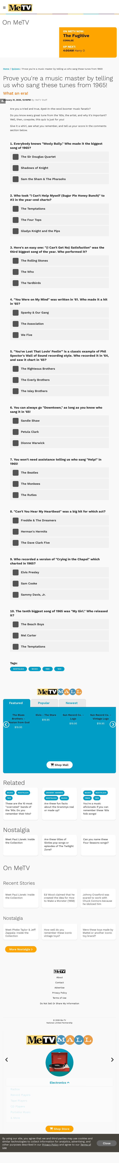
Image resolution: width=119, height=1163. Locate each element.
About (59, 977)
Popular (44, 703)
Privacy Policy (59, 993)
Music (35, 669)
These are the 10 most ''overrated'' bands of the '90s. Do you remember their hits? (18, 808)
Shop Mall (59, 764)
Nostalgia (18, 669)
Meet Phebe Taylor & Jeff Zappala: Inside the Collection (20, 932)
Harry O (80, 50)
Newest (72, 703)
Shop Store (59, 1128)
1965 (48, 669)
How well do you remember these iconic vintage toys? (58, 932)
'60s (59, 669)
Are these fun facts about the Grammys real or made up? (59, 807)
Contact (59, 983)
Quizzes (16, 69)
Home (6, 69)
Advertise (59, 988)
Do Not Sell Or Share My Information (59, 1003)
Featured (16, 703)
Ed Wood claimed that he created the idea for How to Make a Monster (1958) (59, 897)
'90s (9, 798)
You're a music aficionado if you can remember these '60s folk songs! (96, 808)
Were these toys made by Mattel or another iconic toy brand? (98, 932)
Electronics (59, 1082)
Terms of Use (59, 998)
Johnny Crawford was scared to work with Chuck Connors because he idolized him (97, 899)
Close (106, 1143)
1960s (87, 798)
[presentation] (6, 724)
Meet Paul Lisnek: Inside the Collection (20, 841)
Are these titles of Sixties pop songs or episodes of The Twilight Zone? (59, 844)
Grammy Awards (54, 793)
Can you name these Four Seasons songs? (96, 841)
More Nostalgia (20, 949)
